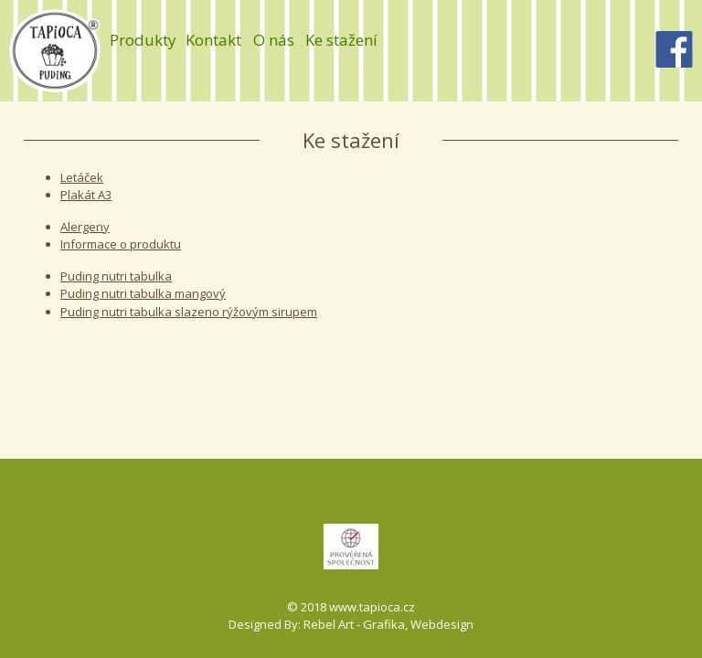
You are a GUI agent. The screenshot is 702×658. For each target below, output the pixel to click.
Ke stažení (341, 39)
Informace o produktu (120, 244)
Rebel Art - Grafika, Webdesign (388, 624)
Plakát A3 (86, 194)
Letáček (81, 177)
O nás (273, 39)
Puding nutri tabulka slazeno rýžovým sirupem (188, 311)
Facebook (674, 49)
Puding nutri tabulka (116, 276)
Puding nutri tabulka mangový (143, 293)
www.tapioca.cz (372, 607)
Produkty (143, 39)
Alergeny (85, 226)
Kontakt (213, 39)
